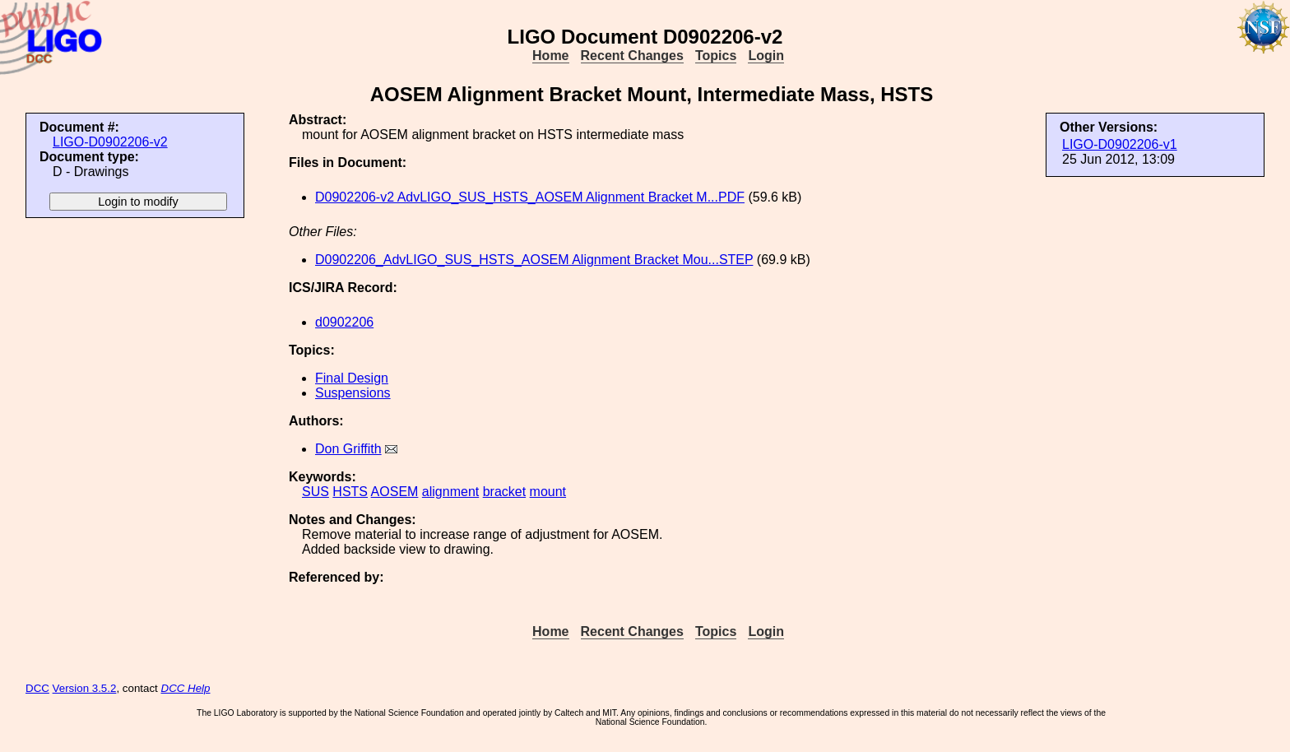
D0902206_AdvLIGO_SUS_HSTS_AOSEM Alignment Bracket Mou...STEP (534, 260)
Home (550, 56)
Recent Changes (632, 56)
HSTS (350, 492)
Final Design (351, 378)
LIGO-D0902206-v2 (110, 142)
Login (766, 56)
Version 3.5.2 (85, 688)
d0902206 (344, 322)
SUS (315, 492)
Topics (715, 56)
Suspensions (353, 393)
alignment (450, 492)
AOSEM (395, 492)
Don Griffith (348, 449)
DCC (37, 688)
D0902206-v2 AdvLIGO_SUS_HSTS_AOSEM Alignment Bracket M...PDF (530, 197)
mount (548, 492)
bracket (504, 492)
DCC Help (186, 688)
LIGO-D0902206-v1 (1119, 144)
